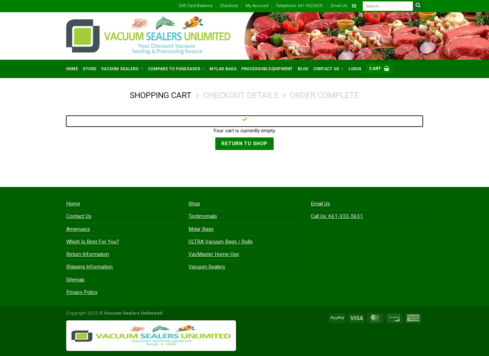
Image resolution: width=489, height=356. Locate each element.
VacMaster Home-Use (213, 254)
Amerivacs (78, 229)
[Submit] (418, 6)
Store (89, 69)
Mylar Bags (223, 69)
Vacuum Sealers (122, 68)
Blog (303, 69)
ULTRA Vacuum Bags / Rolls (220, 242)
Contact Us (328, 68)
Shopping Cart (161, 95)
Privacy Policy (81, 292)
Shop (194, 204)
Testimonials (202, 216)
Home (72, 69)
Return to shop (244, 143)
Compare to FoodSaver (176, 68)
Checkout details (240, 95)
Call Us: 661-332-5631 (337, 216)
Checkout (229, 5)
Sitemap (75, 280)
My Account (257, 5)
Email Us (339, 5)
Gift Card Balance (196, 5)
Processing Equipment (267, 69)
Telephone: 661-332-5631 (300, 5)
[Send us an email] (354, 6)
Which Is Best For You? (92, 242)
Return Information (87, 254)
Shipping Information (89, 267)
